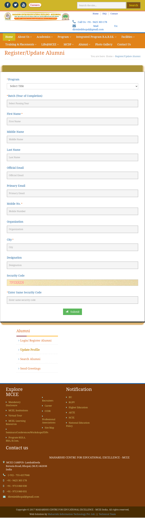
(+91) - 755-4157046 (19, 475)
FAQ (104, 13)
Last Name (13, 149)
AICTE (70, 412)
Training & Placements (20, 44)
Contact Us (124, 44)
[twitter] (15, 5)
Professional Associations (48, 419)
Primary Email (16, 185)
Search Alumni (29, 359)
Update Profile (29, 350)
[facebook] (8, 5)
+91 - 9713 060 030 (17, 486)
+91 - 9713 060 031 (17, 491)
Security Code (16, 275)
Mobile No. (14, 203)
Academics (45, 36)
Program (64, 36)
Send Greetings (29, 368)
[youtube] (23, 5)
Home (96, 13)
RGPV (70, 402)
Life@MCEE (50, 44)
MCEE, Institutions (17, 410)
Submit (72, 311)
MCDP (69, 44)
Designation (14, 257)
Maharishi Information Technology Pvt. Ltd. (71, 514)
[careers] (31, 5)
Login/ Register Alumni (35, 340)
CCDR (46, 411)
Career (47, 405)
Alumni (84, 44)
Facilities (128, 36)
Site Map (48, 427)
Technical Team (107, 514)
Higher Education (77, 407)
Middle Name (15, 131)
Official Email (15, 167)
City (9, 239)
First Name (14, 113)
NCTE (70, 417)
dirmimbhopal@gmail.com (88, 29)
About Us (25, 36)
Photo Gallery (103, 44)
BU (69, 397)
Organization (15, 221)
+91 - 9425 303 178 (97, 22)
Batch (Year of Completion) (25, 95)
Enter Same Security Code (25, 292)
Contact (114, 13)
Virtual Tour (14, 415)
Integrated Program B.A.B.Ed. (96, 36)
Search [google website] (133, 5)
